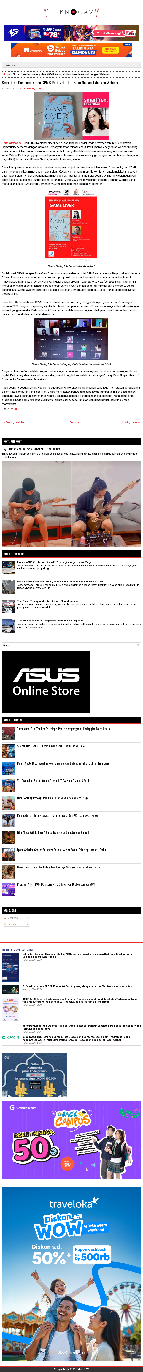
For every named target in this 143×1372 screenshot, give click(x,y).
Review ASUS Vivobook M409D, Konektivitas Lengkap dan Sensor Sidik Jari (60, 581)
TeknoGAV (82, 1369)
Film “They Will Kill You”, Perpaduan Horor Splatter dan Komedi (53, 832)
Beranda (74, 422)
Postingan (11, 918)
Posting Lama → (131, 422)
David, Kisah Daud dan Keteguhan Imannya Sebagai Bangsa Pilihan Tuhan (58, 867)
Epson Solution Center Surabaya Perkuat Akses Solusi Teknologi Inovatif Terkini (62, 850)
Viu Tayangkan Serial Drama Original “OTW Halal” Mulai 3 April (53, 780)
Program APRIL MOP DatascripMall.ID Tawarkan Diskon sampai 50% (56, 884)
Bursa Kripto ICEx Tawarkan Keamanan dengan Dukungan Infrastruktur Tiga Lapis (63, 763)
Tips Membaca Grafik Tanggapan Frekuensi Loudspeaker (51, 620)
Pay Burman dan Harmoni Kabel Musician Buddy (31, 449)
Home (6, 74)
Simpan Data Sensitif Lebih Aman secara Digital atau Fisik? (51, 746)
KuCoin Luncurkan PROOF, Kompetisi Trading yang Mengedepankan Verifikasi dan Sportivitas (77, 986)
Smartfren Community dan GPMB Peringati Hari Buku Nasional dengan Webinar (60, 82)
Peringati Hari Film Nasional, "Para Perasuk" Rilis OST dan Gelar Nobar (57, 815)
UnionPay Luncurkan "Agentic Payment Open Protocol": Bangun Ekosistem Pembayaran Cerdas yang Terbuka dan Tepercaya (81, 1027)
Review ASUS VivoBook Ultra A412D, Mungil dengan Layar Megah (55, 562)
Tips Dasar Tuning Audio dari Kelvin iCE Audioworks (47, 601)
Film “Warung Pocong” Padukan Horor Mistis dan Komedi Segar (53, 798)
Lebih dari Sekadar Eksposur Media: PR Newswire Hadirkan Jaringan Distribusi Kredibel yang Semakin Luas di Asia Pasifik (77, 955)
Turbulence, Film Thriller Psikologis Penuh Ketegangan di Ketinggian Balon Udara (63, 729)
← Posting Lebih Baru (14, 422)
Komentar (10, 924)
